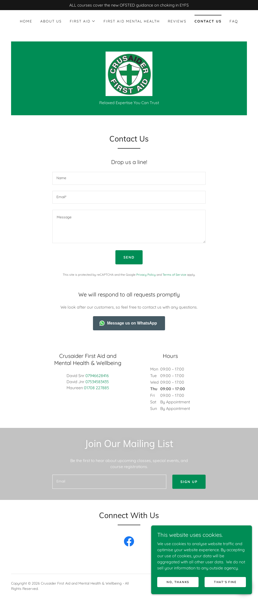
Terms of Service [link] (174, 274)
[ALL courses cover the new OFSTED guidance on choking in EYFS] (129, 5)
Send (129, 257)
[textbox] (129, 178)
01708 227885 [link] (96, 387)
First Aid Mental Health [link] (131, 21)
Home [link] (26, 21)
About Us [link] (51, 21)
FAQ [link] (234, 21)
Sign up (189, 481)
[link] (129, 73)
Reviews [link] (177, 21)
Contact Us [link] (208, 21)
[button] (82, 21)
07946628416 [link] (97, 375)
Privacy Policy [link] (146, 274)
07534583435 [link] (97, 381)
